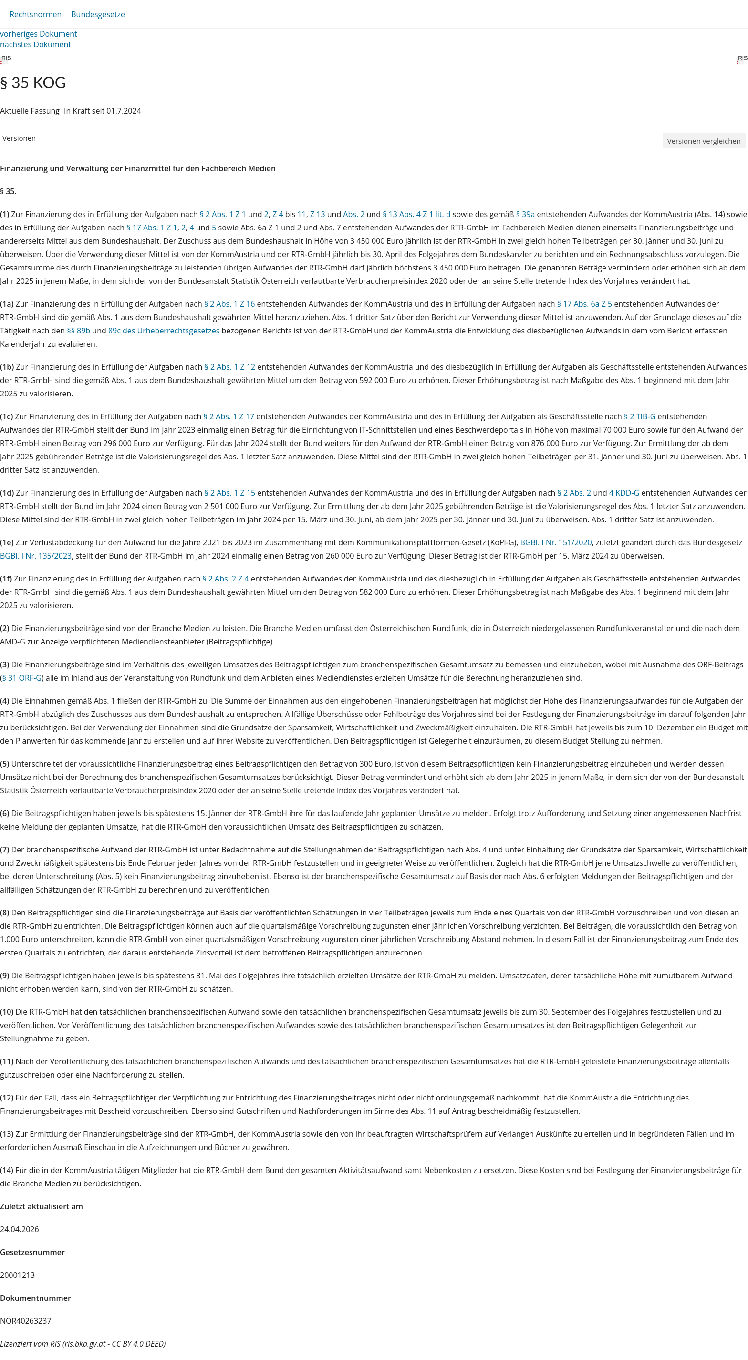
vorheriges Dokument (38, 34)
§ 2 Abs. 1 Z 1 (223, 214)
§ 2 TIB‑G (639, 416)
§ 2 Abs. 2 (575, 493)
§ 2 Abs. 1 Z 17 (229, 416)
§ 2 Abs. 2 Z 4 (225, 578)
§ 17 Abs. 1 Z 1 (151, 227)
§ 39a (525, 214)
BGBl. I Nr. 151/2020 (556, 542)
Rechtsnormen (36, 14)
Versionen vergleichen (704, 140)
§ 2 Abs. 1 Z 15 (230, 493)
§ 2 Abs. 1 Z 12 (230, 367)
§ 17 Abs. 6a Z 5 (584, 304)
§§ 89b (79, 330)
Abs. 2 (353, 214)
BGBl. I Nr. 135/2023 (36, 555)
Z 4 (277, 214)
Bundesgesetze (98, 14)
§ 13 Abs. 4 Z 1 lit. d (417, 214)
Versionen (19, 138)
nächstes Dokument (35, 44)
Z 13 (317, 214)
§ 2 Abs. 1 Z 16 (229, 304)
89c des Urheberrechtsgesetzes (163, 330)
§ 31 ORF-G (22, 678)
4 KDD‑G (624, 493)
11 (301, 214)
